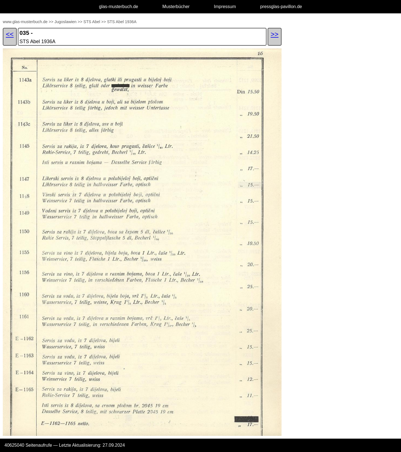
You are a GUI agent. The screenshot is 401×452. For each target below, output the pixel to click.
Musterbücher (176, 6)
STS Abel (92, 21)
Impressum (225, 6)
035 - (26, 33)
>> (51, 21)
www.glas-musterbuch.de (25, 21)
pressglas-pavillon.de (281, 6)
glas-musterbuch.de (118, 6)
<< (10, 34)
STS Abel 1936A (121, 21)
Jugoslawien (66, 21)
